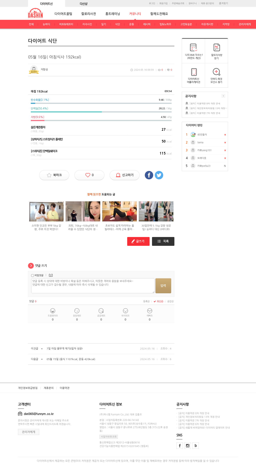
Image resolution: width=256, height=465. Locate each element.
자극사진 (87, 24)
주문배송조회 (178, 3)
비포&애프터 (66, 24)
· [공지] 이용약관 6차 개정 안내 (192, 424)
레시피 (146, 24)
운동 (131, 24)
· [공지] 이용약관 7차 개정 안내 (192, 420)
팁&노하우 (165, 24)
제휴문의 (49, 388)
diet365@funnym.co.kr (36, 414)
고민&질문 (186, 24)
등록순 (146, 301)
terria (200, 142)
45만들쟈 (202, 135)
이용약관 (65, 388)
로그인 (152, 3)
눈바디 (46, 24)
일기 (103, 24)
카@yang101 (204, 150)
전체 (31, 24)
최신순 (158, 301)
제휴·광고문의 (207, 3)
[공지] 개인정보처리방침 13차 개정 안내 (209, 108)
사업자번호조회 (109, 437)
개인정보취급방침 (28, 388)
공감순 (170, 301)
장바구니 (192, 3)
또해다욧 (201, 158)
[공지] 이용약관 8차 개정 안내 (205, 103)
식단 (117, 24)
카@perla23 (203, 166)
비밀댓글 (39, 275)
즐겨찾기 (223, 3)
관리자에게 (245, 24)
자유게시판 (207, 24)
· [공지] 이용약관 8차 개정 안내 (192, 413)
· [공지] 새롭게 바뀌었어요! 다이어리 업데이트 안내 (203, 428)
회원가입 (163, 3)
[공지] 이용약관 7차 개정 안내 (205, 112)
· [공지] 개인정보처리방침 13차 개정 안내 (198, 417)
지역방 (226, 24)
